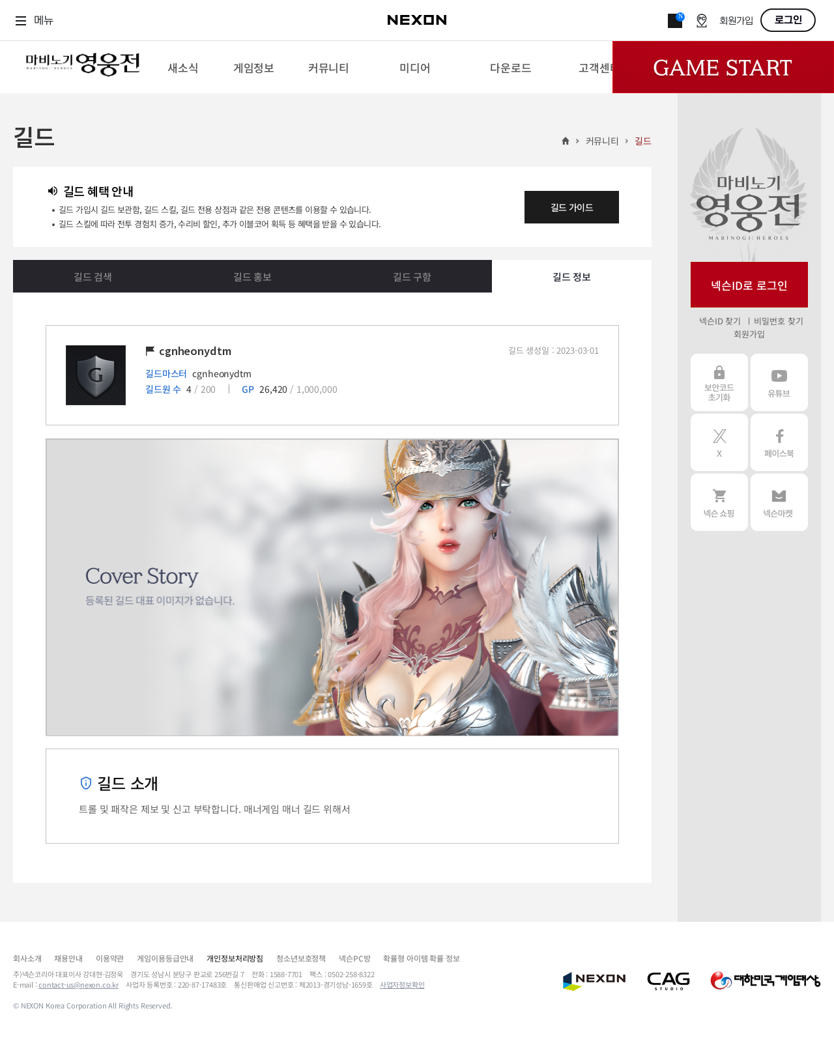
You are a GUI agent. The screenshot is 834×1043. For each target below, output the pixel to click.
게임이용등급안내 (165, 958)
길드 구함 (412, 276)
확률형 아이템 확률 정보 (421, 958)
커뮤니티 (602, 140)
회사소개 (27, 958)
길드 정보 (572, 276)
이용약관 (110, 958)
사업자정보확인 (402, 984)
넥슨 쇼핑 (719, 502)
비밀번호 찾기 (778, 321)
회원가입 (736, 21)
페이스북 (779, 442)
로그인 (788, 20)
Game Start (723, 67)
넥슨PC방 (354, 958)
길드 (643, 140)
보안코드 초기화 (719, 382)
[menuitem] (183, 67)
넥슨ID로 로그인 (749, 285)
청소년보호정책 (301, 958)
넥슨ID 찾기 (720, 321)
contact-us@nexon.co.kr (78, 984)
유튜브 (779, 382)
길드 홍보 (252, 276)
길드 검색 (93, 276)
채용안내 (68, 958)
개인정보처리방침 (235, 958)
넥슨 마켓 (779, 502)
